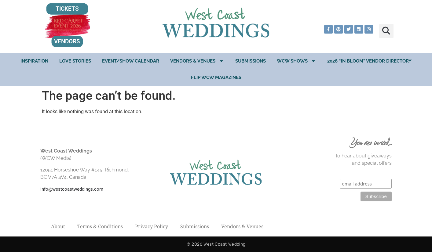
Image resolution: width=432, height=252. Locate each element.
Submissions (250, 61)
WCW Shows (297, 61)
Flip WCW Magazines (216, 77)
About (58, 226)
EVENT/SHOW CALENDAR (130, 61)
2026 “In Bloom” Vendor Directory (369, 61)
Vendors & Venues (197, 61)
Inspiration (34, 61)
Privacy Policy (151, 226)
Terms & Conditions (100, 226)
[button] (386, 31)
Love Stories (75, 61)
